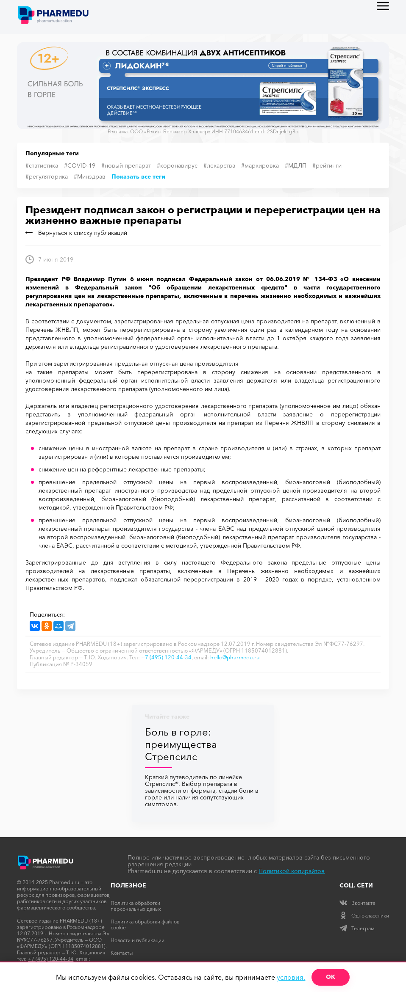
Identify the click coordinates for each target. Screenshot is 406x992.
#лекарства (219, 165)
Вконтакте (357, 903)
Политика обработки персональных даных (136, 906)
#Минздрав (90, 176)
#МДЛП (295, 165)
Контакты (122, 953)
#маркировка (260, 165)
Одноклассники (364, 915)
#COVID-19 (79, 165)
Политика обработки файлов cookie (145, 924)
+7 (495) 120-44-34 (166, 657)
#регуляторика (46, 176)
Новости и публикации (137, 940)
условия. (291, 977)
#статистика (41, 165)
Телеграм (357, 928)
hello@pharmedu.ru (235, 657)
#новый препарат (126, 165)
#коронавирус (177, 165)
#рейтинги (327, 165)
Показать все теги (138, 176)
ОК (330, 977)
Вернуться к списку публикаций (76, 232)
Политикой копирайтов (292, 871)
